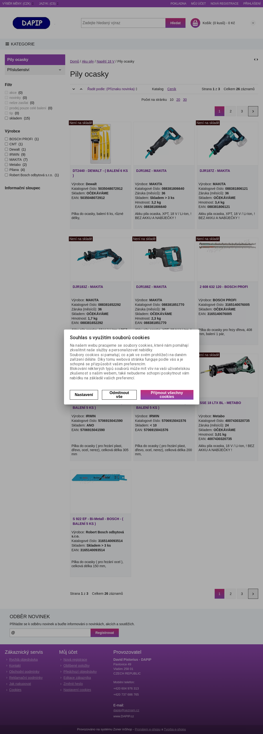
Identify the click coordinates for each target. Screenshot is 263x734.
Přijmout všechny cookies (167, 395)
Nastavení (84, 395)
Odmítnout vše (119, 395)
